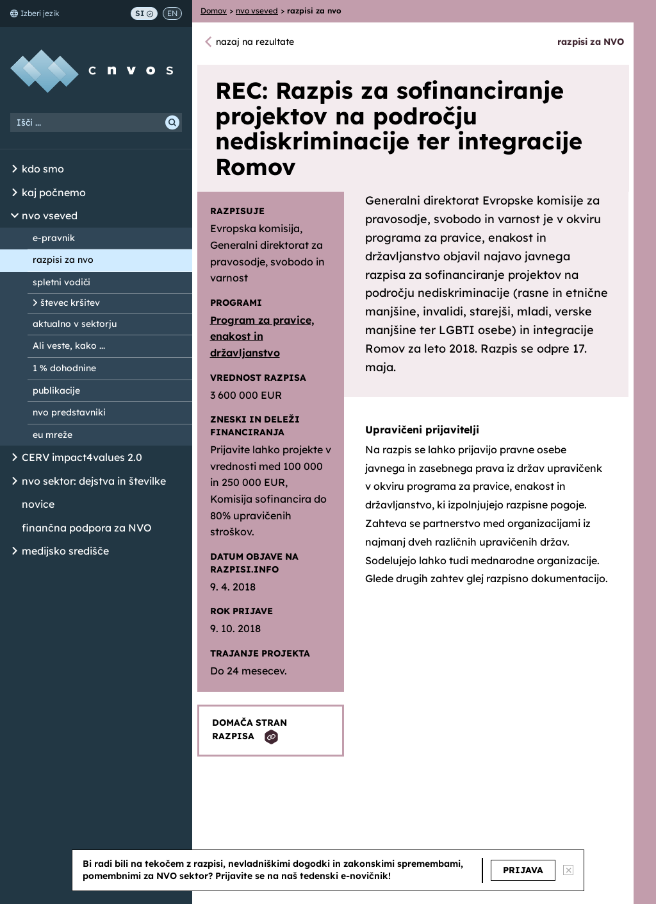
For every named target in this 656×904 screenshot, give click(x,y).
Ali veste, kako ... (69, 345)
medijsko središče (65, 550)
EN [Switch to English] (172, 13)
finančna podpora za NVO (87, 527)
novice (38, 504)
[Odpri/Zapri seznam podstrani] (14, 169)
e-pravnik (54, 238)
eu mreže (52, 434)
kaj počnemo (54, 192)
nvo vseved (50, 215)
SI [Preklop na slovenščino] (144, 13)
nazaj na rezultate (255, 41)
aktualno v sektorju (75, 324)
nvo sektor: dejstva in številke (94, 480)
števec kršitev (70, 302)
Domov (214, 10)
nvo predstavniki (69, 412)
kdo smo (43, 168)
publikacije (56, 390)
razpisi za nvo (63, 259)
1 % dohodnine (64, 368)
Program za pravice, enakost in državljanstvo (262, 336)
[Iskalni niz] (96, 122)
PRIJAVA (523, 870)
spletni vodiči (61, 282)
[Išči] (172, 122)
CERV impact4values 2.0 (82, 457)
